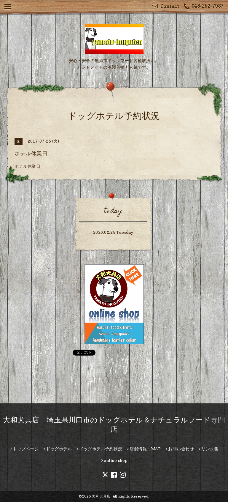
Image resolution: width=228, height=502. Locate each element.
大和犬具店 (101, 496)
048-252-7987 (204, 6)
